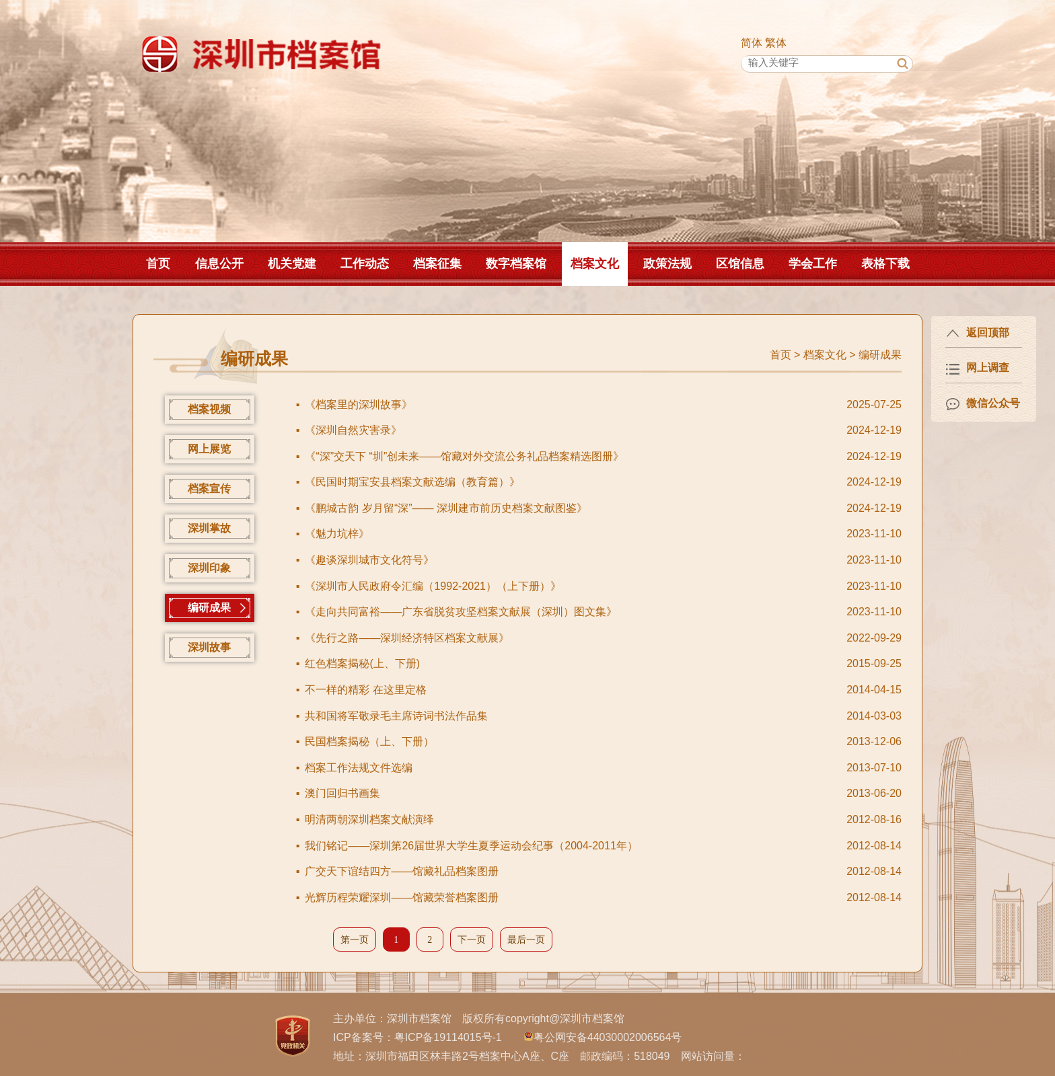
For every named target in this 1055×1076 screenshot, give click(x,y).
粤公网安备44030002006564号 (608, 1037)
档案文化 (595, 263)
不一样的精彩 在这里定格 (365, 689)
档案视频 (209, 409)
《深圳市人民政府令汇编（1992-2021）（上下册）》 (433, 586)
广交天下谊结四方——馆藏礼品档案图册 (402, 871)
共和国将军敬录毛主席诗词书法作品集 (396, 716)
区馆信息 (740, 263)
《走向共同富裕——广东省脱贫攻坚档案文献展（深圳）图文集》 (461, 611)
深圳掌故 (209, 528)
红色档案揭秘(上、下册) (362, 663)
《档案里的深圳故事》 (358, 404)
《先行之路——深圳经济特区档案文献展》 (407, 638)
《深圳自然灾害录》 (353, 430)
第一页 (354, 940)
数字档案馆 (516, 263)
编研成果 (880, 354)
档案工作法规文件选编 (358, 767)
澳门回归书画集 (342, 793)
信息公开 (219, 263)
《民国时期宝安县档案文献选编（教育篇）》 (412, 482)
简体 (751, 42)
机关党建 (292, 263)
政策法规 (667, 263)
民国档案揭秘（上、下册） (369, 741)
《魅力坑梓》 (337, 533)
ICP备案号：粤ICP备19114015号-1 (417, 1037)
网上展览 (209, 449)
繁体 (776, 42)
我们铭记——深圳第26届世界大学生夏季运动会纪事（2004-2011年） (471, 845)
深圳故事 (209, 647)
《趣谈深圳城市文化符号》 (369, 560)
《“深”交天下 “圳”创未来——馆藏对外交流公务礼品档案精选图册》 (464, 456)
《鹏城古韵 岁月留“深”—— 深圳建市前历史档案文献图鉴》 (446, 508)
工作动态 (364, 263)
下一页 (472, 940)
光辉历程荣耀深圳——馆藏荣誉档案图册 (402, 897)
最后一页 (526, 940)
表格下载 (885, 263)
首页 (158, 263)
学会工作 (813, 263)
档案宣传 (209, 488)
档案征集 (437, 263)
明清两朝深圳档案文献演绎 (369, 819)
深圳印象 (209, 568)
